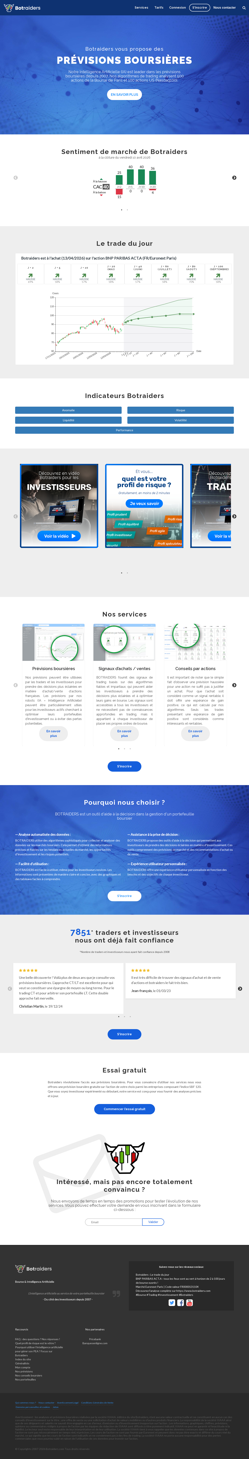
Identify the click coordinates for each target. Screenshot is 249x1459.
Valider (153, 1222)
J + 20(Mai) (111, 268)
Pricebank (95, 1339)
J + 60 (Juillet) (165, 268)
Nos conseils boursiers (28, 1375)
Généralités (22, 1363)
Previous (15, 177)
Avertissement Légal (67, 1402)
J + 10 (84, 267)
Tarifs (158, 7)
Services (141, 7)
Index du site (23, 1359)
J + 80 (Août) (191, 268)
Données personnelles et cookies (33, 1407)
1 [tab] (122, 210)
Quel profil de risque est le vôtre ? (35, 1343)
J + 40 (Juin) (138, 268)
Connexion (177, 7)
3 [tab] (130, 749)
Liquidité (68, 420)
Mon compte (22, 1367)
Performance (124, 430)
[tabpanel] (124, 177)
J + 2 (31, 267)
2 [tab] (127, 210)
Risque (180, 410)
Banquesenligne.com (94, 1343)
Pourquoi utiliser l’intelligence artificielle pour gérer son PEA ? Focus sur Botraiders (39, 1351)
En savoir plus (124, 95)
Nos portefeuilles (25, 1379)
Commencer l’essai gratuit (124, 1109)
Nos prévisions (24, 1371)
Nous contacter (225, 7)
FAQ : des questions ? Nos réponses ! (37, 1339)
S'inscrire (124, 766)
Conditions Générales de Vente (97, 1402)
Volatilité (181, 420)
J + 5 (57, 267)
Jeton (56, 1407)
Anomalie (68, 410)
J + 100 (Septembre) (218, 268)
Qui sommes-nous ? (25, 1402)
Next (234, 177)
